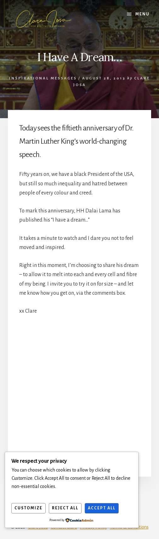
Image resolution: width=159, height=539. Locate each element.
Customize (28, 508)
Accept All (102, 508)
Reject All (65, 508)
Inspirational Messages (43, 78)
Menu (142, 14)
